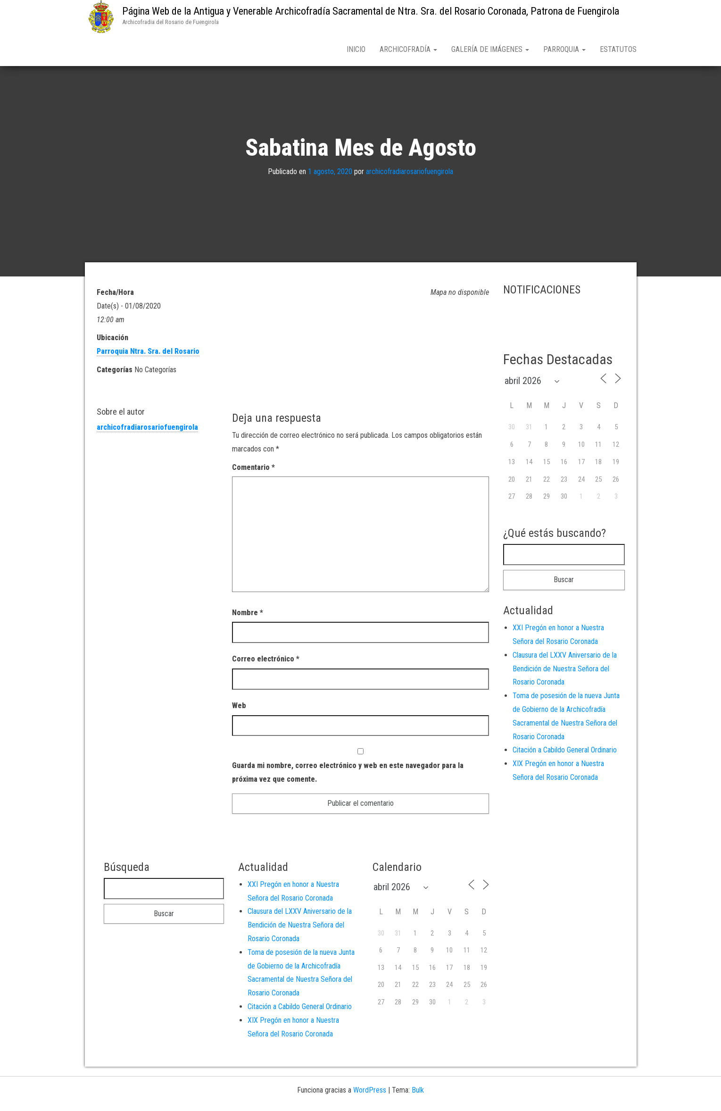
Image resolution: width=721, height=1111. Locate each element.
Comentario (253, 469)
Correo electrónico (265, 660)
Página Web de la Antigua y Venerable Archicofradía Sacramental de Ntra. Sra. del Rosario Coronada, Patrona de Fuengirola (370, 11)
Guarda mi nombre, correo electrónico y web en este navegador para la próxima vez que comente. (348, 774)
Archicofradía (408, 49)
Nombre (247, 614)
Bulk (418, 1091)
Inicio (356, 49)
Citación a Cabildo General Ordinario (565, 751)
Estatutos (618, 49)
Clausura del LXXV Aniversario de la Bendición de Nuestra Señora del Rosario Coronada (565, 670)
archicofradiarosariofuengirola (409, 173)
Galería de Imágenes (490, 49)
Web (239, 707)
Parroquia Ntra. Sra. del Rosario (148, 353)
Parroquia (564, 49)
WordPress (369, 1091)
